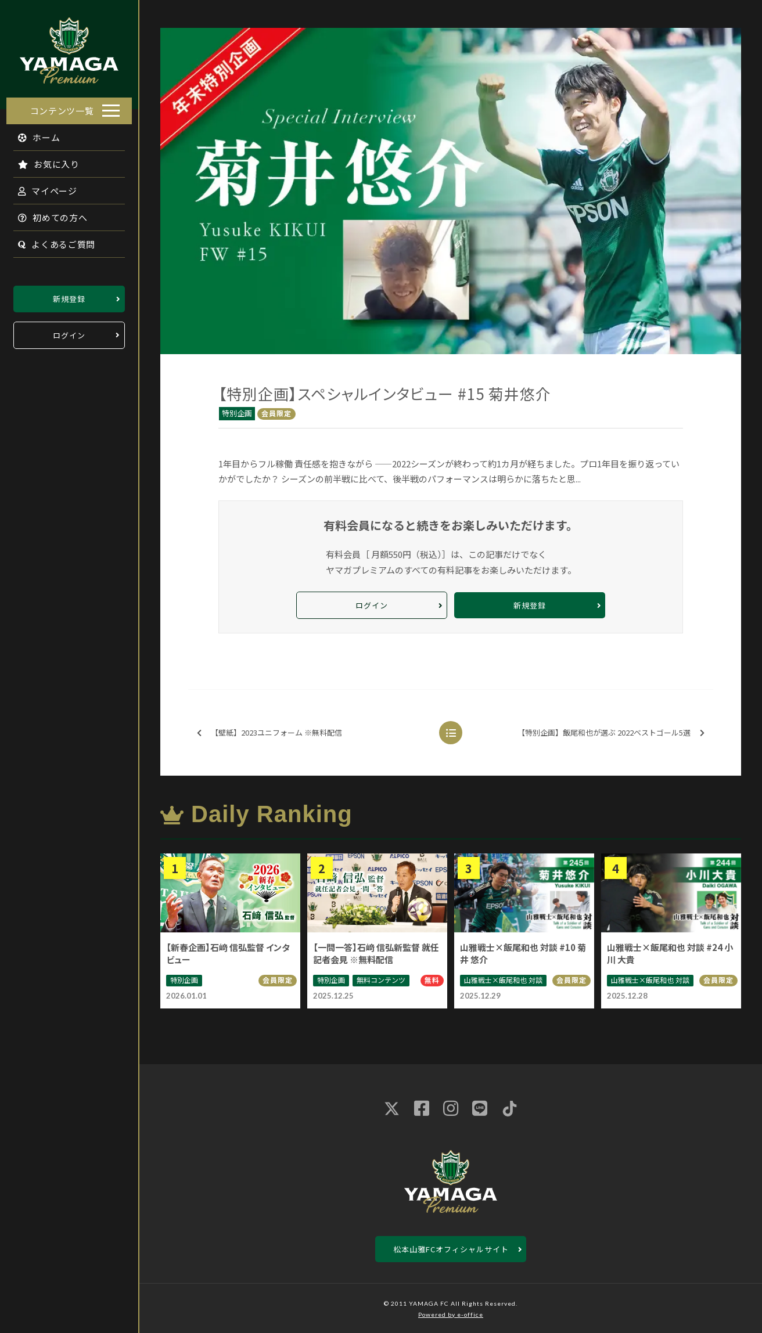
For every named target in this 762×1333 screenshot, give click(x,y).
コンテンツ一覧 (62, 107)
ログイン (69, 331)
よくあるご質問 (50, 241)
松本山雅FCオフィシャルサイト (451, 1249)
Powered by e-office (450, 1314)
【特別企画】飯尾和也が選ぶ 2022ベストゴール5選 (611, 733)
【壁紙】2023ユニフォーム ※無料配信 (269, 733)
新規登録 (69, 295)
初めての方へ (46, 214)
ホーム (33, 134)
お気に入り (42, 160)
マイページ (41, 187)
